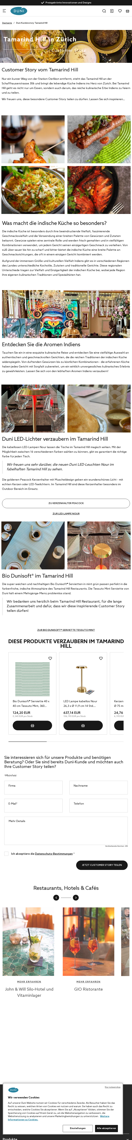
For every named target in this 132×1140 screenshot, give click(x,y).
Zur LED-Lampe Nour (66, 513)
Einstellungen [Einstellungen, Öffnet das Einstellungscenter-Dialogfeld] (78, 1128)
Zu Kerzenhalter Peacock (66, 503)
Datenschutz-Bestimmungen (54, 854)
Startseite (7, 23)
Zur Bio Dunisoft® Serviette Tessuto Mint (66, 630)
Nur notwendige (112, 1087)
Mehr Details (17, 821)
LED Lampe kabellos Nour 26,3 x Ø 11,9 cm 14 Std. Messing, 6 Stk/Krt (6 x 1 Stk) (81, 704)
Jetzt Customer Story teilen (102, 865)
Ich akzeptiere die (43, 854)
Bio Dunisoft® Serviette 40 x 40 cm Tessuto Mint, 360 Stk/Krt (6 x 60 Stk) (31, 704)
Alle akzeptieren (106, 1128)
